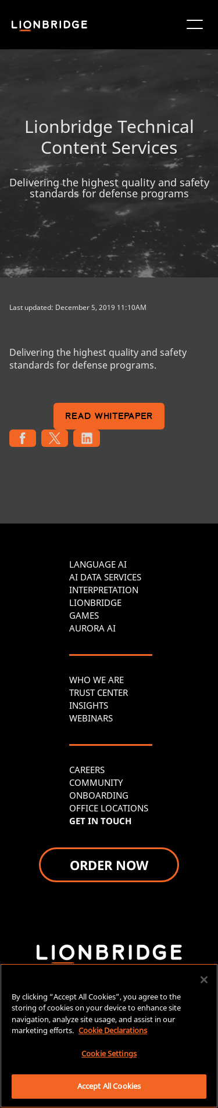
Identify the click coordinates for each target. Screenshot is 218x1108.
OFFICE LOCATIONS (108, 808)
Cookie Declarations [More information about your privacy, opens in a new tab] (112, 1030)
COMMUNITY (96, 782)
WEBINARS (91, 718)
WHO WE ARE (96, 679)
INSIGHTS (88, 705)
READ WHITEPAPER (109, 417)
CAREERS (87, 769)
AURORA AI (92, 628)
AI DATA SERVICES (105, 577)
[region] (109, 1035)
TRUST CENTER (98, 692)
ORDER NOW (109, 865)
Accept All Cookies (109, 1086)
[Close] (204, 979)
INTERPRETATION (103, 589)
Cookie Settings (109, 1053)
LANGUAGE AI (98, 564)
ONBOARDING (98, 795)
